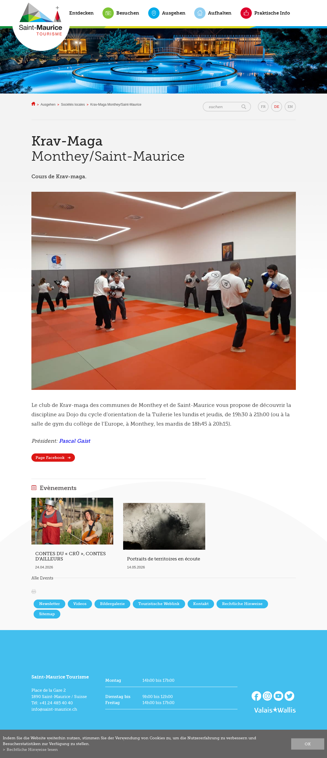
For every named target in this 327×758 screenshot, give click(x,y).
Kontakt (201, 603)
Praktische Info (272, 13)
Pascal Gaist (74, 441)
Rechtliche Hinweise (242, 603)
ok (308, 743)
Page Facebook (50, 457)
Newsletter (49, 603)
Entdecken (81, 13)
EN (290, 107)
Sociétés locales (73, 104)
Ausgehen (173, 13)
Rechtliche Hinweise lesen (32, 749)
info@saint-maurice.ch (54, 709)
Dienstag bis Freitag (117, 699)
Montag (113, 680)
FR (263, 107)
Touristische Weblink (159, 603)
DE (276, 107)
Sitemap (47, 614)
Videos (80, 603)
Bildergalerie (112, 603)
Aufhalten (219, 13)
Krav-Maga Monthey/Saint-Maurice (115, 104)
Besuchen (127, 13)
